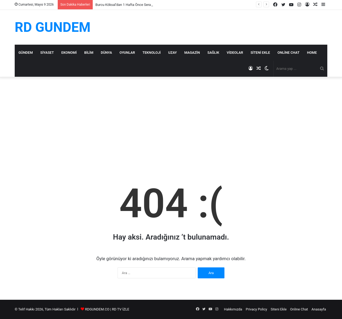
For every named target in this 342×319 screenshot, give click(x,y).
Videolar (235, 53)
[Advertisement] (171, 122)
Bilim (88, 53)
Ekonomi (69, 53)
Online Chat (289, 53)
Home (312, 53)
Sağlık (213, 53)
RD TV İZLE (120, 309)
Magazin (192, 53)
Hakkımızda (233, 309)
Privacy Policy (256, 309)
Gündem (25, 53)
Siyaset (47, 53)
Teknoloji (151, 53)
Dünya (106, 53)
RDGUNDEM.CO (97, 309)
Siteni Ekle (260, 53)
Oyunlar (127, 53)
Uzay (172, 53)
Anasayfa (319, 309)
